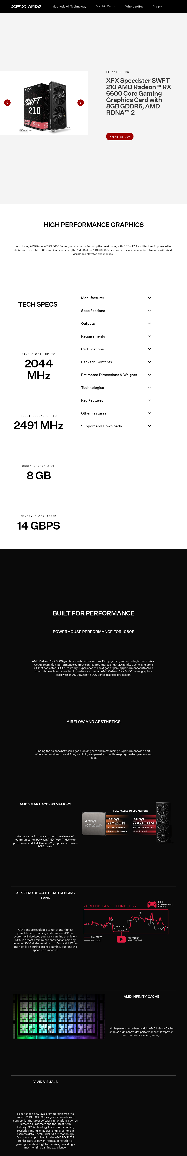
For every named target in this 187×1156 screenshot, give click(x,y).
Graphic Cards (105, 6)
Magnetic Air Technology (69, 6)
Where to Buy (134, 6)
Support (158, 6)
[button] (7, 103)
